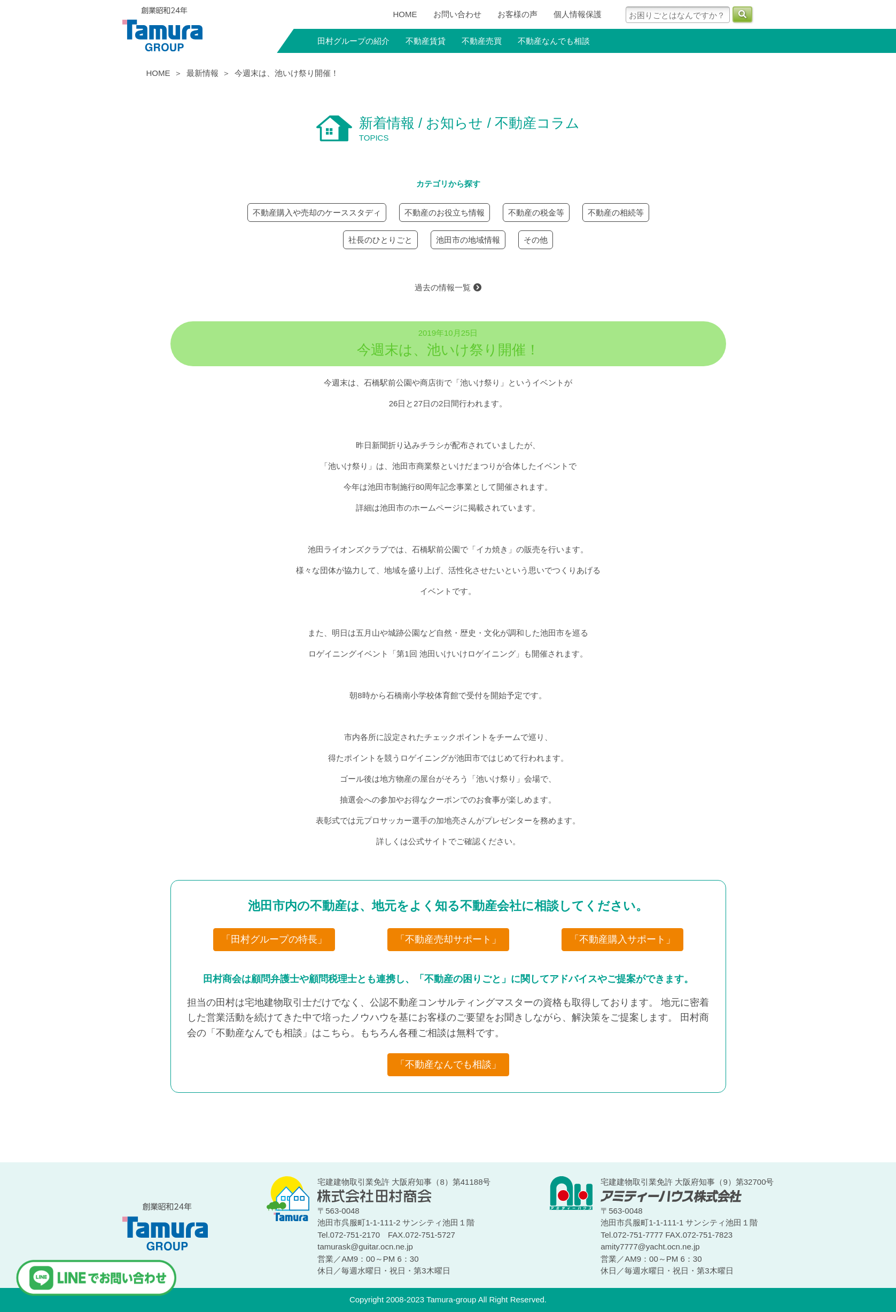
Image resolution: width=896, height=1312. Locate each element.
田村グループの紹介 (353, 40)
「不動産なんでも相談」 (448, 1064)
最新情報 (202, 73)
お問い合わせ (457, 14)
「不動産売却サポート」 (448, 939)
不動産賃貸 (426, 40)
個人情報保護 (578, 14)
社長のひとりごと (380, 239)
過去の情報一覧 (448, 287)
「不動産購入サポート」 (622, 939)
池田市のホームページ (420, 507)
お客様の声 (517, 14)
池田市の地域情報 (468, 239)
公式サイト (428, 841)
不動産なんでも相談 (554, 40)
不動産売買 (482, 40)
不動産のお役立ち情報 (444, 212)
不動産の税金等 (536, 212)
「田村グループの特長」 (274, 939)
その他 (536, 239)
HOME (405, 14)
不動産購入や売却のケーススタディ (317, 212)
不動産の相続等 (616, 212)
